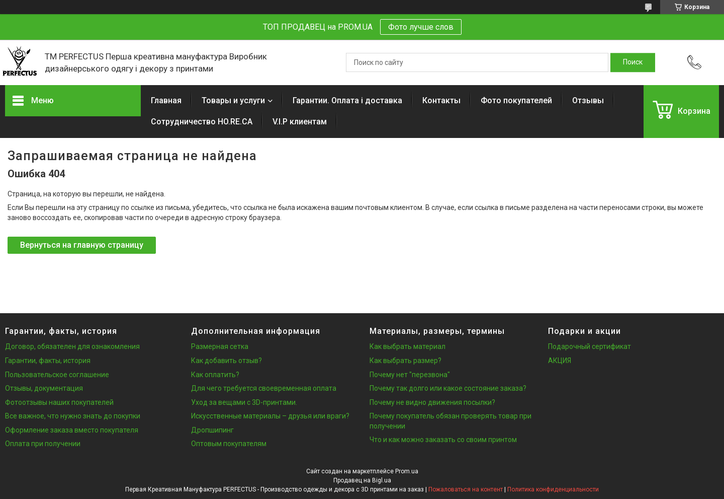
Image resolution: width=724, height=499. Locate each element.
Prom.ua (406, 471)
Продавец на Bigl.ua (362, 480)
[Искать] (632, 62)
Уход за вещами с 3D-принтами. (244, 402)
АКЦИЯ (559, 361)
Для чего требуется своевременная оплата (263, 388)
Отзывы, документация (44, 388)
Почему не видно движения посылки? (432, 402)
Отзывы (588, 100)
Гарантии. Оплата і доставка (347, 100)
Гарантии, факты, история (47, 361)
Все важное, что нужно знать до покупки (72, 416)
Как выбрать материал (407, 346)
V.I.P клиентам (300, 121)
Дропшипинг (212, 430)
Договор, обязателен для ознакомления (72, 346)
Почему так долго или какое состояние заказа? (448, 388)
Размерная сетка (219, 346)
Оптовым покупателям (228, 444)
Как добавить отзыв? (226, 361)
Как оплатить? (215, 375)
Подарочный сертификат (589, 346)
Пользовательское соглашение (57, 375)
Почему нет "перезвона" (410, 375)
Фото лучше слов (421, 27)
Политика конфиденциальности (553, 489)
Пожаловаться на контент (465, 489)
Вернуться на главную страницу (81, 245)
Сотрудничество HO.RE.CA (201, 121)
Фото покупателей (516, 100)
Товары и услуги (233, 100)
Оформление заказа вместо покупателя (71, 430)
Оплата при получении (42, 444)
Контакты (441, 100)
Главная (166, 100)
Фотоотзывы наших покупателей (59, 402)
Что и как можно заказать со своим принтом (443, 440)
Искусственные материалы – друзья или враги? (270, 416)
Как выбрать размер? (405, 361)
